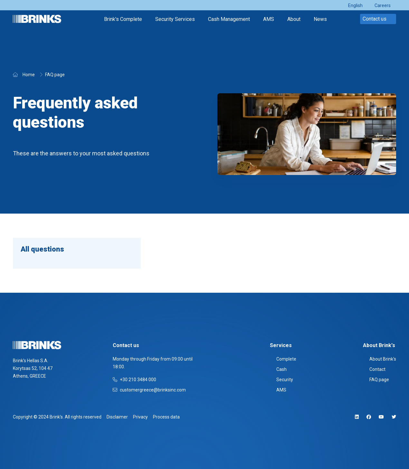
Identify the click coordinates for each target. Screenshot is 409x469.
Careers (383, 5)
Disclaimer (117, 416)
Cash (278, 369)
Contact (374, 369)
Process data (166, 416)
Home (29, 74)
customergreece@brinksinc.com (149, 389)
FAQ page (55, 74)
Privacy (140, 416)
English (355, 5)
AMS (278, 389)
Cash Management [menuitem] (229, 19)
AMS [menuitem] (268, 19)
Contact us (378, 19)
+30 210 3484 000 (134, 379)
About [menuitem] (293, 19)
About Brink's (379, 359)
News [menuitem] (320, 19)
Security (281, 379)
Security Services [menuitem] (175, 19)
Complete (283, 359)
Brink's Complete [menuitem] (123, 19)
